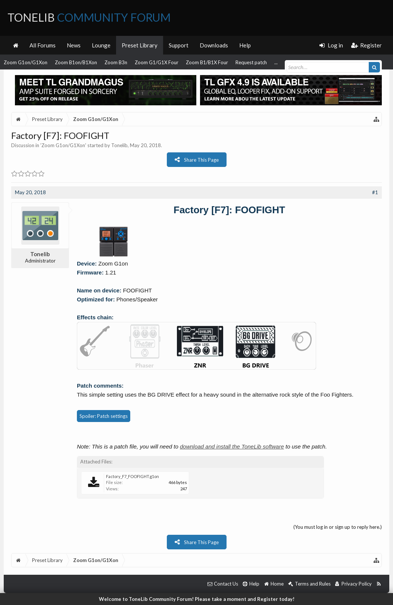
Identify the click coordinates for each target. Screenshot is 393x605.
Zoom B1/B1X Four (207, 62)
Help (245, 45)
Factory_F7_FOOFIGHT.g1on (132, 476)
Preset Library (139, 45)
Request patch (251, 62)
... (276, 62)
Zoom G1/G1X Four (156, 62)
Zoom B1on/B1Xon (76, 62)
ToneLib (89, 17)
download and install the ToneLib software (232, 446)
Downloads (214, 45)
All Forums (42, 45)
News (74, 45)
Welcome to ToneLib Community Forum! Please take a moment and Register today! (196, 599)
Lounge (101, 45)
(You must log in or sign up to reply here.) (337, 527)
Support (178, 45)
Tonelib (119, 145)
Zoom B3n (116, 62)
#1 (375, 192)
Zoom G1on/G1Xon (25, 62)
